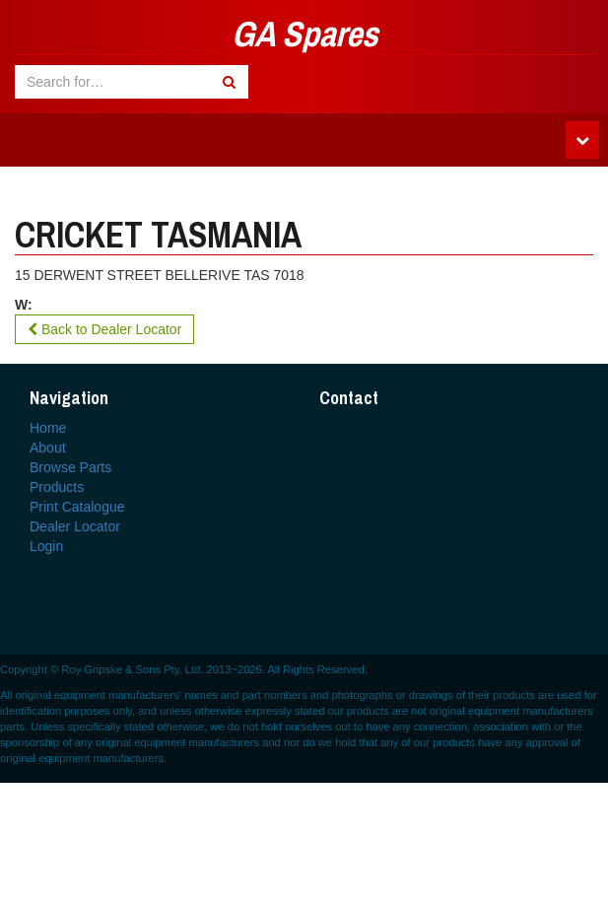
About (48, 447)
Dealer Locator (75, 526)
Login (46, 546)
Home (48, 428)
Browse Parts (70, 467)
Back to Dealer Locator (104, 329)
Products (57, 487)
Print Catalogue (77, 507)
